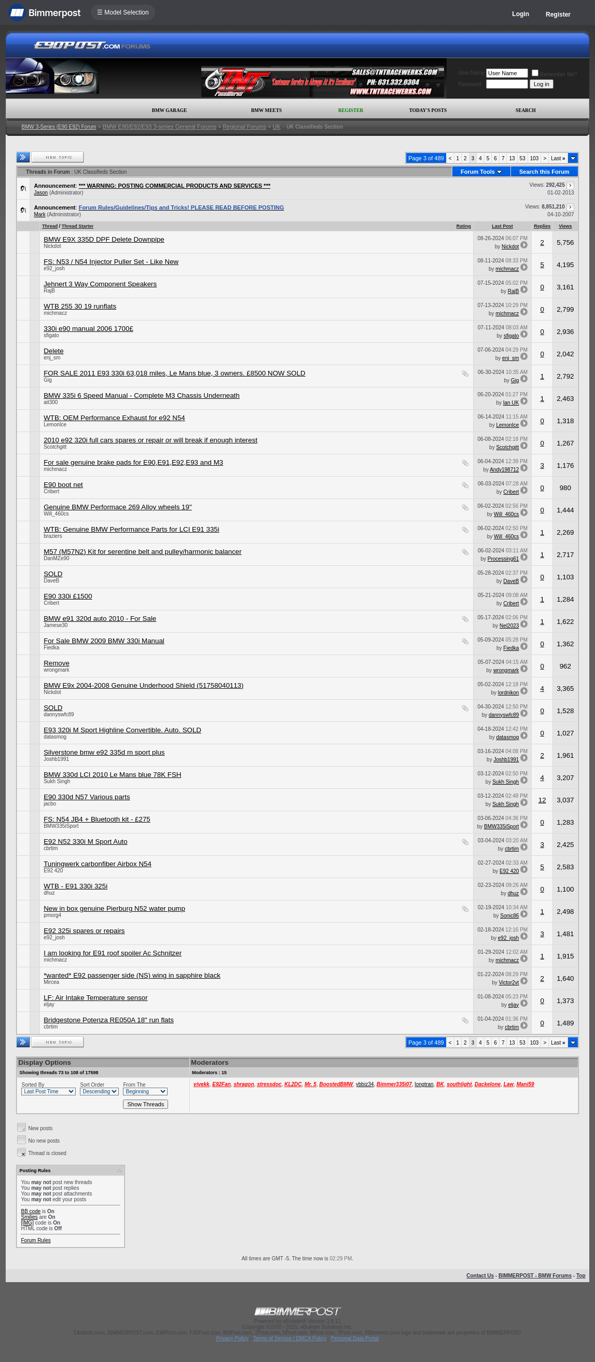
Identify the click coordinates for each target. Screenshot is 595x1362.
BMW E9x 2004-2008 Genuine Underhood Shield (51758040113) (143, 685)
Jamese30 (55, 625)
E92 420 (53, 870)
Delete (54, 351)
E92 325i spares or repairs (84, 931)
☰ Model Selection (123, 12)
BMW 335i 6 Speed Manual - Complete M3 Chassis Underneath (142, 395)
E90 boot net (63, 485)
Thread (50, 226)
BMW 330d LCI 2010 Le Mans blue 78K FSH (112, 775)
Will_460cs (56, 514)
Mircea (51, 982)
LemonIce (55, 424)
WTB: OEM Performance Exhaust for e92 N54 (114, 418)
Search (526, 110)
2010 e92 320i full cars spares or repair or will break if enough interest (150, 440)
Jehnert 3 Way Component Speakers (100, 284)
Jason (41, 193)
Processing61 (503, 559)
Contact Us (480, 1275)
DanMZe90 (56, 558)
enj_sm (52, 357)
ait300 (51, 402)
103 (534, 158)
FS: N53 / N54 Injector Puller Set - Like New (111, 262)
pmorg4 (52, 915)
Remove (57, 663)
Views (565, 226)
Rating (463, 226)
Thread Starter (78, 226)
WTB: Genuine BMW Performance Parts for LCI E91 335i (131, 529)
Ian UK (511, 403)
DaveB (51, 580)
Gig (48, 380)
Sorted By (32, 1085)
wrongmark (56, 670)
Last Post (502, 226)
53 (522, 158)
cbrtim (51, 848)
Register (558, 14)
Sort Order (92, 1085)
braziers (53, 536)
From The (134, 1085)
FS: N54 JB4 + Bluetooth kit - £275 (97, 819)
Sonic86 (509, 916)
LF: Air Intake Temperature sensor (96, 998)
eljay (49, 1004)
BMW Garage (169, 110)
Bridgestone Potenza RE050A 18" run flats (109, 1020)
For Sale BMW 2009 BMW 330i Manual (104, 641)
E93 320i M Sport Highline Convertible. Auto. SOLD (122, 730)
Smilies (29, 1217)
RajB (49, 291)
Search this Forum (544, 172)
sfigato (51, 335)
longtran (423, 1084)
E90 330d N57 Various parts (87, 797)
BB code (30, 1211)
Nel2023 (509, 626)
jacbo (50, 804)
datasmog (55, 737)
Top (581, 1275)
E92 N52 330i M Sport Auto (86, 841)
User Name (471, 73)
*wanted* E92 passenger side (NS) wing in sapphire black (132, 975)
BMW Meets (266, 110)
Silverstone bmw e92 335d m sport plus (104, 752)
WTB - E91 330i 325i (75, 886)
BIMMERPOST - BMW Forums (535, 1275)
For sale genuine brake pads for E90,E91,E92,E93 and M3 (133, 462)
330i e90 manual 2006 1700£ (88, 328)
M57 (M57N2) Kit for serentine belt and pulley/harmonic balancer (143, 551)
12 (542, 800)
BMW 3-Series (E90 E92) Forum (58, 127)
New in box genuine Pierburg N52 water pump (114, 908)
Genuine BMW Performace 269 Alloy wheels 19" (118, 507)
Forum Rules (35, 1240)
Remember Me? (554, 74)
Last (558, 158)
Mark (39, 214)
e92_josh (54, 268)
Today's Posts (428, 110)
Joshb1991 (56, 759)
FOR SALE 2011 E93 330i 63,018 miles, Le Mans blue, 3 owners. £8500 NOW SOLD (175, 373)
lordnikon (508, 693)
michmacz (507, 269)
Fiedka (51, 647)
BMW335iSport (61, 826)
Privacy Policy (232, 1338)
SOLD (53, 574)
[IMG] (27, 1223)
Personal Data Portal (355, 1338)
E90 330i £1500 (68, 596)
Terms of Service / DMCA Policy (289, 1338)
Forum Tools (478, 172)
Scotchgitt (55, 447)
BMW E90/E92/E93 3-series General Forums (159, 126)
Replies (542, 226)
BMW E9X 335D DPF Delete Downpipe (104, 239)
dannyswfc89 (59, 714)
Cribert (51, 491)
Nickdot (52, 246)
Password (469, 84)
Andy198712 (504, 469)
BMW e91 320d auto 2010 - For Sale (100, 618)
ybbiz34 (364, 1084)
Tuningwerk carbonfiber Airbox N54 (97, 864)
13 (512, 158)
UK (276, 126)
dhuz (49, 893)
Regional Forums (244, 126)
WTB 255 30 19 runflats (80, 306)
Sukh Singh (57, 781)
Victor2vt (509, 982)
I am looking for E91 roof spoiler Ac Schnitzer (113, 953)
